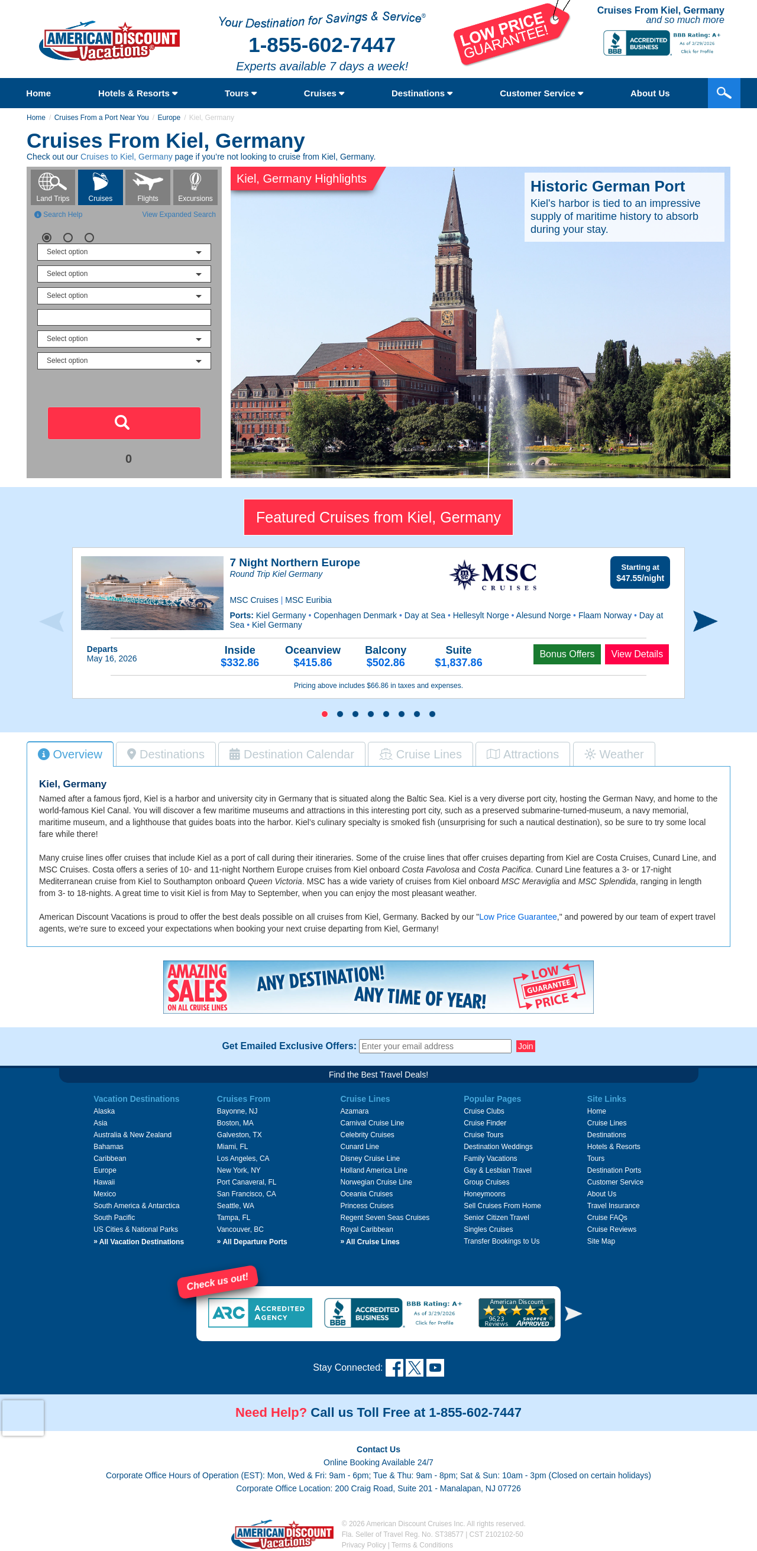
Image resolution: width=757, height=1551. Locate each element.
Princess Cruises (366, 1206)
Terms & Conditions (422, 1545)
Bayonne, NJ (237, 1111)
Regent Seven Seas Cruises (384, 1217)
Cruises (324, 93)
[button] (324, 714)
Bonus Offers (566, 654)
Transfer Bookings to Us (501, 1241)
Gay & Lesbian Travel (498, 1170)
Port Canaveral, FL (247, 1182)
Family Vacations (490, 1158)
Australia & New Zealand (132, 1135)
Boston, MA (235, 1123)
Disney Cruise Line (370, 1158)
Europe (168, 117)
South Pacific (114, 1217)
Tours (241, 93)
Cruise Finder (485, 1123)
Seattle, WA (235, 1206)
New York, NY (239, 1170)
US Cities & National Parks (135, 1229)
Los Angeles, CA (243, 1158)
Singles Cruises (488, 1229)
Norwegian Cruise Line (376, 1182)
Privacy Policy (364, 1545)
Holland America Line (373, 1170)
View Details (637, 654)
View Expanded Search (179, 214)
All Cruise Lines (369, 1242)
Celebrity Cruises (367, 1135)
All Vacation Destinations (138, 1242)
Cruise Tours (483, 1135)
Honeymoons (485, 1194)
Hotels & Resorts (137, 93)
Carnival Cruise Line (372, 1123)
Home (38, 93)
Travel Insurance (613, 1206)
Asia (100, 1123)
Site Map (601, 1241)
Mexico (104, 1194)
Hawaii (104, 1182)
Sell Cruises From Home (502, 1206)
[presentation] (51, 621)
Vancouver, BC (240, 1229)
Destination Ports (614, 1170)
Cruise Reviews (611, 1229)
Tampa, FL (234, 1217)
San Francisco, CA (246, 1194)
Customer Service (541, 93)
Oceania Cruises (366, 1194)
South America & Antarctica (136, 1206)
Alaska (104, 1111)
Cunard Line (359, 1147)
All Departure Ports (252, 1242)
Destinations (422, 93)
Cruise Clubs (484, 1111)
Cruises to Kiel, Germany (126, 156)
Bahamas (108, 1147)
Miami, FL (232, 1147)
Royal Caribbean (366, 1229)
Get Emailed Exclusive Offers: (289, 1046)
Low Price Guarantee (518, 916)
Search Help (58, 214)
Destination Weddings (498, 1147)
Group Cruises (486, 1182)
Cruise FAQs (607, 1217)
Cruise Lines (607, 1123)
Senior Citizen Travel (496, 1217)
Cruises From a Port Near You (101, 117)
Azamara (354, 1111)
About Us (601, 1194)
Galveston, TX (239, 1135)
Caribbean (109, 1158)
